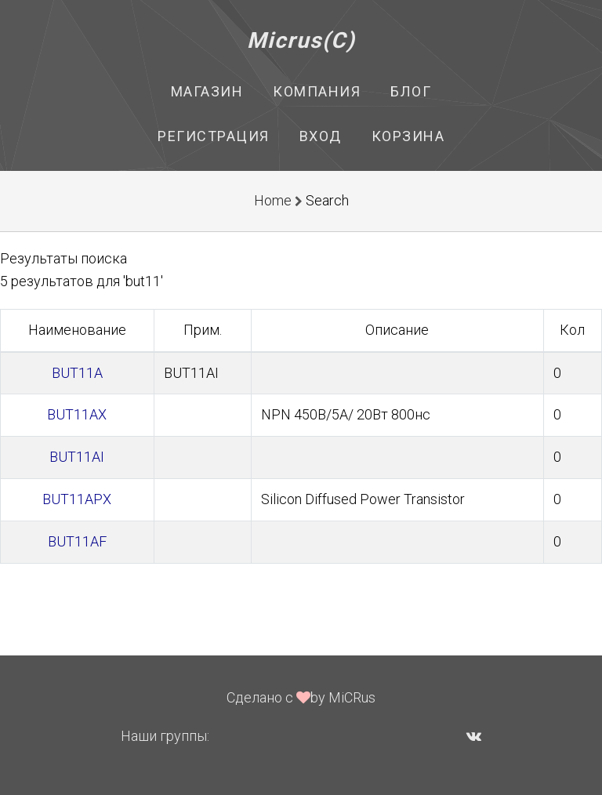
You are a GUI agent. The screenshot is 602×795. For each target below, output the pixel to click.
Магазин (207, 91)
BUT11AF (77, 541)
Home (273, 200)
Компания (317, 91)
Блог (410, 91)
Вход (320, 136)
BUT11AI (76, 456)
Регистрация (214, 136)
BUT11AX (77, 414)
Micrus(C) (301, 40)
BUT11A (77, 373)
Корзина (408, 136)
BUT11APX (76, 499)
